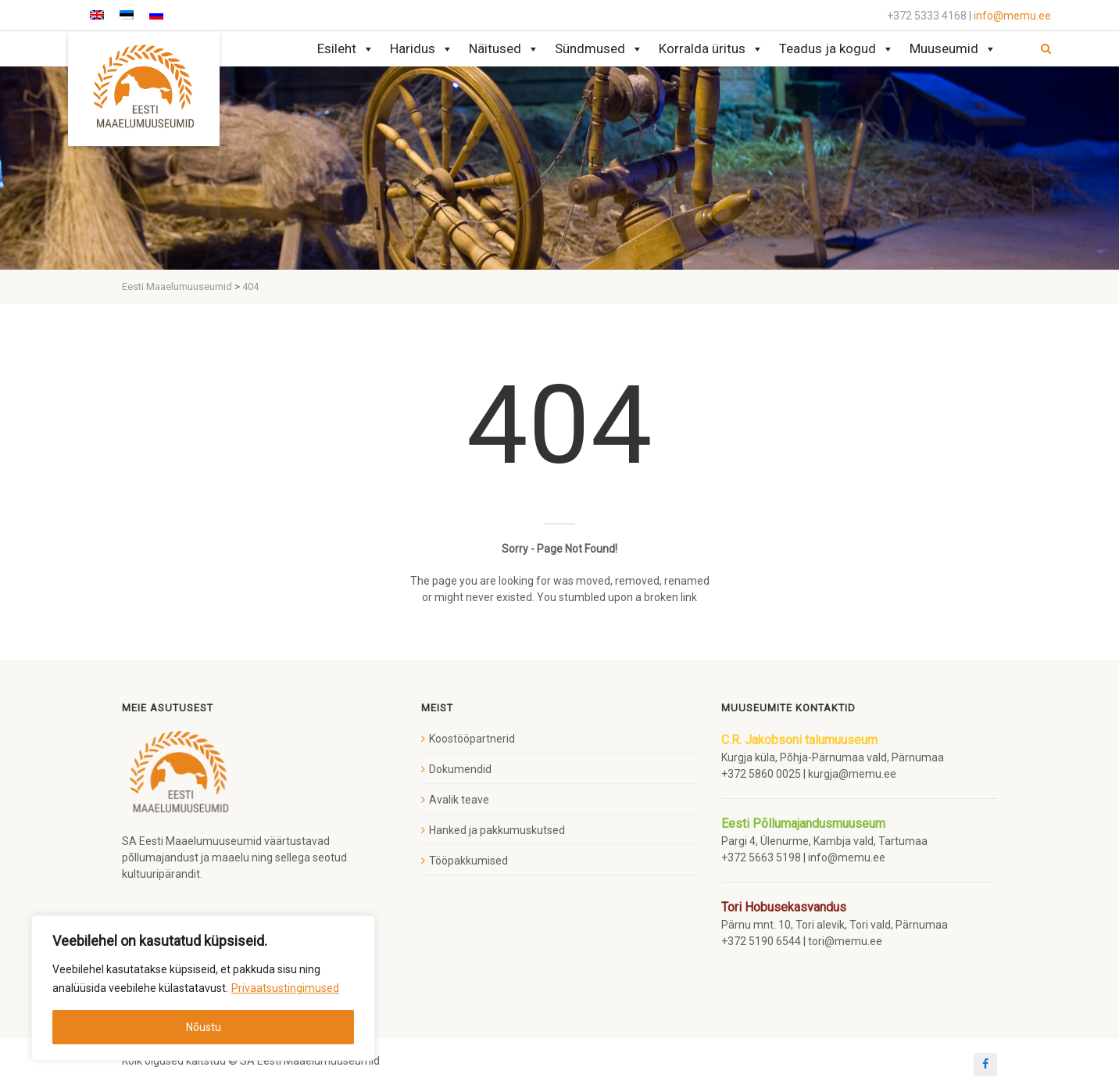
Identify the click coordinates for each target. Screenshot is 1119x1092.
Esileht (345, 48)
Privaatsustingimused (285, 988)
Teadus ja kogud (836, 48)
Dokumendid (460, 769)
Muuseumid (953, 48)
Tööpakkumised (468, 860)
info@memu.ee (1012, 15)
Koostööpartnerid (472, 738)
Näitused (504, 48)
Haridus (421, 48)
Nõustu (203, 1027)
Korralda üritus (711, 48)
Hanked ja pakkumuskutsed (497, 830)
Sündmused (599, 48)
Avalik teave (459, 799)
